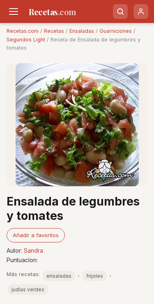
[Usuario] (140, 11)
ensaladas (58, 276)
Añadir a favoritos (36, 235)
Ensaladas (81, 31)
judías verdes (27, 289)
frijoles (94, 276)
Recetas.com (23, 31)
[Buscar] (120, 11)
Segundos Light (26, 40)
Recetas (54, 31)
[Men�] (13, 11)
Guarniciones (115, 31)
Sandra (33, 250)
